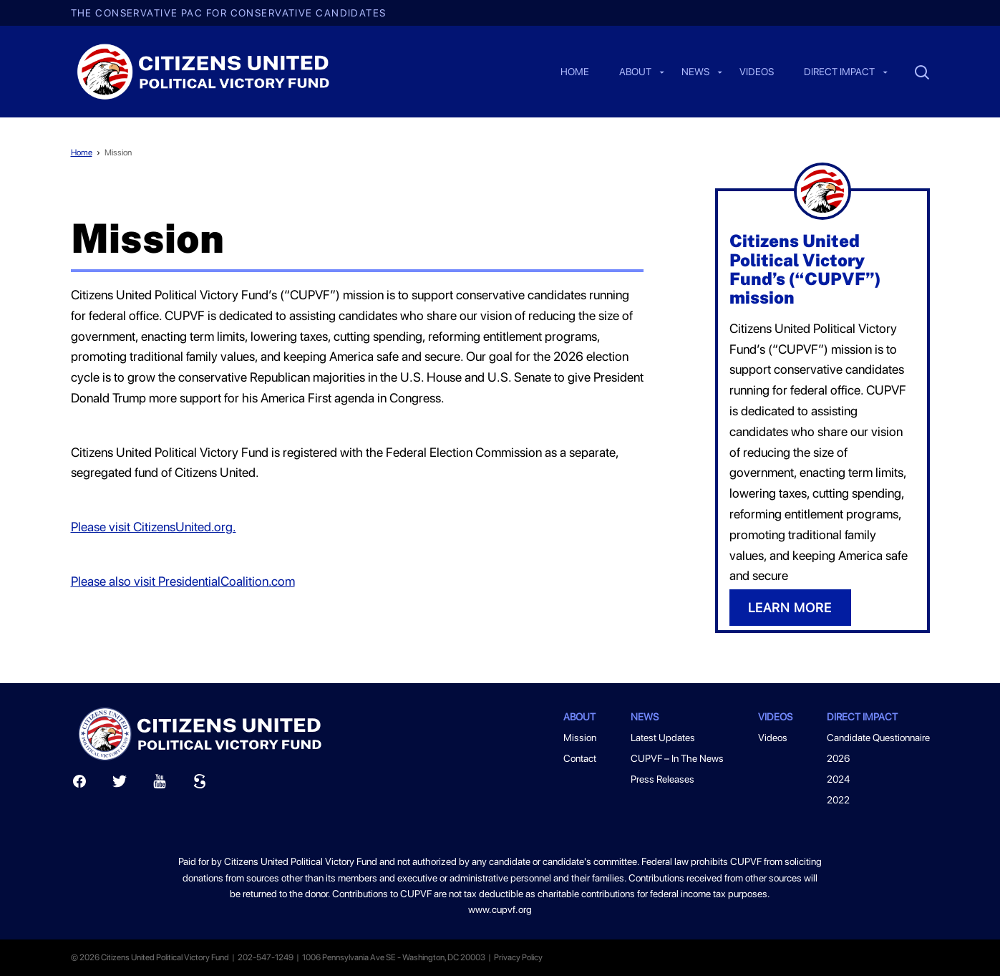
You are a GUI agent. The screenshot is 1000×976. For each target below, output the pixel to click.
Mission (118, 153)
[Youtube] (159, 784)
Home (574, 72)
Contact (579, 758)
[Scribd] (199, 784)
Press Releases (662, 779)
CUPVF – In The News (677, 758)
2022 (838, 800)
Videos (756, 72)
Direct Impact (839, 72)
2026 (838, 758)
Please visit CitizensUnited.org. (153, 526)
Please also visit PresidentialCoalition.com (183, 581)
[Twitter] (119, 784)
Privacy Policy (518, 957)
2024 (838, 779)
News (695, 72)
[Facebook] (79, 784)
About (635, 72)
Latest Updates (663, 737)
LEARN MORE (790, 607)
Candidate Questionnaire (878, 737)
